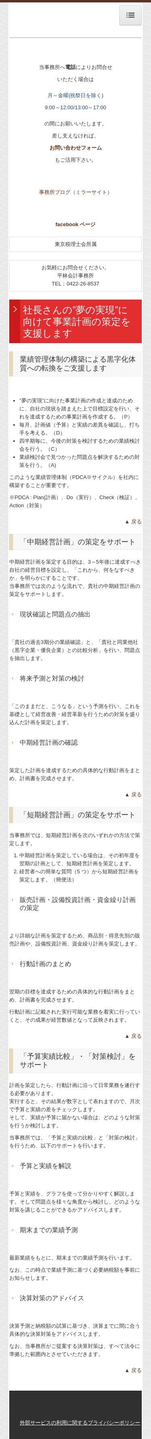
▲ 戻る (132, 522)
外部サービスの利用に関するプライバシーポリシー (80, 1423)
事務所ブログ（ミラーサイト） (75, 192)
